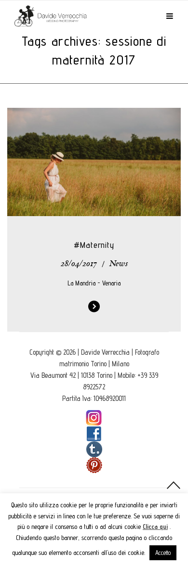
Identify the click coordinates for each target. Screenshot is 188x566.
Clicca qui (155, 526)
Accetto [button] (163, 552)
